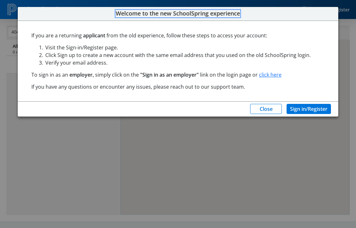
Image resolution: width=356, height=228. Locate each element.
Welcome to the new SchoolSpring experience (178, 13)
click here (270, 74)
